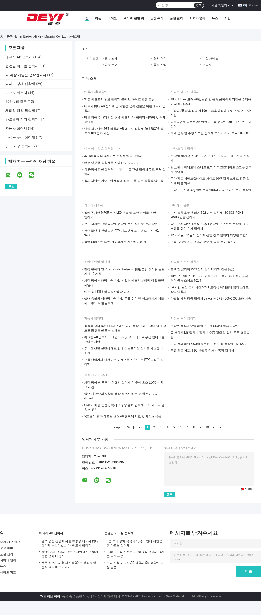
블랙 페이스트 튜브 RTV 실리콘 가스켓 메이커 (115, 242)
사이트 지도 (8, 572)
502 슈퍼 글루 (16, 102)
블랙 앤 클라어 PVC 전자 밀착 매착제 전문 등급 (202, 269)
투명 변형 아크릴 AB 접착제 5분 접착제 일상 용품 (135, 565)
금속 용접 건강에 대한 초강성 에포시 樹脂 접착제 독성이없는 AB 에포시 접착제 (69, 543)
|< (134, 427)
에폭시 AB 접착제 (18, 57)
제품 (98, 18)
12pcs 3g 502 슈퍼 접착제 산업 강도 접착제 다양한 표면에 (210, 235)
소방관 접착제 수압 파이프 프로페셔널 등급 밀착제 (205, 326)
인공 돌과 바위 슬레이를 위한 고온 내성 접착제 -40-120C (209, 344)
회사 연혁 (160, 58)
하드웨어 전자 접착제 (21, 119)
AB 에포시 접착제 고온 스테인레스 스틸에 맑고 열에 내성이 (69, 554)
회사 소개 (111, 58)
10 (207, 427)
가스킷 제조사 (16, 93)
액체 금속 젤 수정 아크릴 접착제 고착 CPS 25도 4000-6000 (210, 133)
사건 (227, 18)
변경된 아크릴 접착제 (21, 66)
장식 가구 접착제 (18, 146)
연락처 (207, 64)
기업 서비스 (210, 58)
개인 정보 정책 (50, 596)
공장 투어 (157, 18)
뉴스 (215, 18)
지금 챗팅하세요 (222, 5)
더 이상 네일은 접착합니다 (25, 75)
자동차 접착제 (16, 128)
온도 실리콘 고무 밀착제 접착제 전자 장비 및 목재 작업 (121, 224)
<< (140, 427)
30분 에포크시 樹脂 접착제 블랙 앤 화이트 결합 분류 (119, 99)
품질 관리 (176, 18)
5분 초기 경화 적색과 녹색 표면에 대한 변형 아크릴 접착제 (135, 543)
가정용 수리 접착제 (20, 137)
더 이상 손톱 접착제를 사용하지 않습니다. (112, 162)
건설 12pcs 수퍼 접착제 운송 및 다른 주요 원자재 (204, 242)
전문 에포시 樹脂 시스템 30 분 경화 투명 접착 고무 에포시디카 (68, 565)
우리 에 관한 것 (133, 18)
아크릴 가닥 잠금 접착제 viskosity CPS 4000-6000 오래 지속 (211, 298)
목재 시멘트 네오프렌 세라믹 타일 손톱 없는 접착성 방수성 (123, 180)
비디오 (112, 18)
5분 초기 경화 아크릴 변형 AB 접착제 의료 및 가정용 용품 (122, 416)
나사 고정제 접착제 (20, 84)
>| (220, 427)
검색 (198, 5)
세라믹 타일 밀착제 (20, 110)
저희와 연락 (197, 18)
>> (214, 427)
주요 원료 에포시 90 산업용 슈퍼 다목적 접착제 (202, 350)
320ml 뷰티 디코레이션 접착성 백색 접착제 (113, 156)
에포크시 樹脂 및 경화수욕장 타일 (107, 292)
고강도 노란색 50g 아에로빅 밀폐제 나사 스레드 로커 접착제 (211, 190)
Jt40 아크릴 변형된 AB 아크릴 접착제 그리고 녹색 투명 (135, 554)
